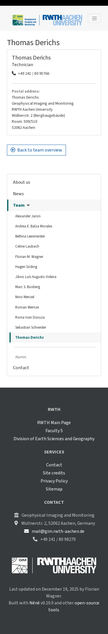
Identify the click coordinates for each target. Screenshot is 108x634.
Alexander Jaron (28, 216)
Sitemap (54, 489)
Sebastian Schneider (30, 327)
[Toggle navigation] (94, 18)
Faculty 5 (54, 431)
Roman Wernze (27, 307)
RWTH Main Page (54, 423)
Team (21, 205)
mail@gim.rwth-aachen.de (54, 531)
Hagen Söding (26, 266)
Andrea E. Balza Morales (33, 226)
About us (21, 182)
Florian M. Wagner (29, 256)
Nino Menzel (24, 296)
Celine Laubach (27, 246)
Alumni (20, 357)
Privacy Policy (54, 481)
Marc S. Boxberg (27, 286)
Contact (21, 368)
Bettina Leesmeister (30, 236)
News (18, 194)
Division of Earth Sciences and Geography (54, 439)
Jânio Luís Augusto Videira (35, 276)
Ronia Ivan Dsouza (30, 317)
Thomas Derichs (29, 337)
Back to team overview (36, 150)
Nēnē (34, 603)
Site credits (54, 473)
